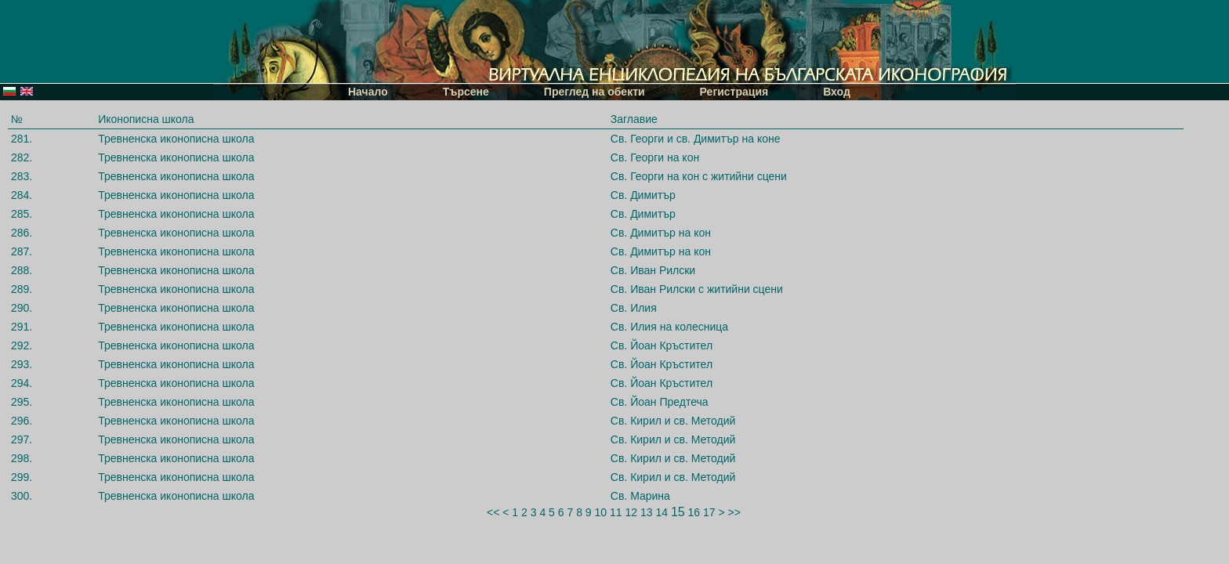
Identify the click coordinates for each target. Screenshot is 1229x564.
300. (21, 496)
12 (631, 512)
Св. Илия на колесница (669, 326)
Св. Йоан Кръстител (661, 345)
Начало (368, 91)
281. (21, 138)
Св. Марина (640, 496)
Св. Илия (634, 308)
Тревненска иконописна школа (176, 138)
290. (21, 308)
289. (21, 289)
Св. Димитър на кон (661, 232)
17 (709, 512)
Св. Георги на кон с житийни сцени (699, 176)
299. (21, 477)
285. (21, 214)
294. (21, 383)
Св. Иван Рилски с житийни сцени (697, 289)
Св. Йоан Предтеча (660, 402)
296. (21, 420)
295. (21, 402)
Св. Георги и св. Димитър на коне (696, 138)
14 (661, 512)
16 (694, 512)
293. (21, 364)
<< (493, 512)
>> (734, 512)
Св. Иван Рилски (653, 270)
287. (21, 251)
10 (601, 512)
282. (21, 157)
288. (21, 270)
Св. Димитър (643, 195)
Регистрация (734, 91)
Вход (836, 91)
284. (21, 195)
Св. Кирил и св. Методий (673, 420)
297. (21, 439)
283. (21, 176)
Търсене (466, 91)
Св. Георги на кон (655, 157)
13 (646, 512)
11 (616, 512)
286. (21, 232)
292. (21, 345)
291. (21, 326)
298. (21, 458)
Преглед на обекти (594, 91)
